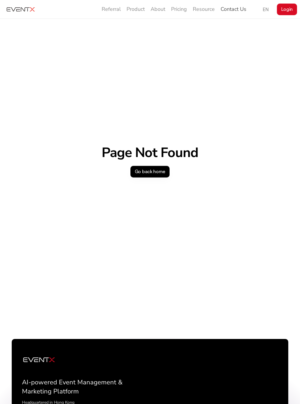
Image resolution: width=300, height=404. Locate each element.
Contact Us (233, 9)
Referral (111, 9)
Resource (204, 9)
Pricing (179, 9)
